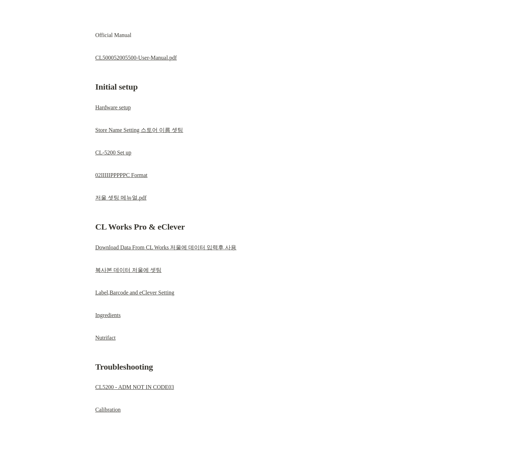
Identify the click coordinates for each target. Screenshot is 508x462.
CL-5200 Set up (113, 153)
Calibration (108, 410)
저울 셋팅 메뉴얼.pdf (120, 198)
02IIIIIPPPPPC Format (121, 175)
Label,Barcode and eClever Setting (134, 293)
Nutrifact (105, 338)
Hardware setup (113, 107)
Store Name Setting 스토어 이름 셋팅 (139, 130)
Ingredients (108, 315)
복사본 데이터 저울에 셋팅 (128, 270)
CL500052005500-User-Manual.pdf (136, 58)
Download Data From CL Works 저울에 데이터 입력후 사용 (165, 247)
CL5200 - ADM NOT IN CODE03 (134, 387)
